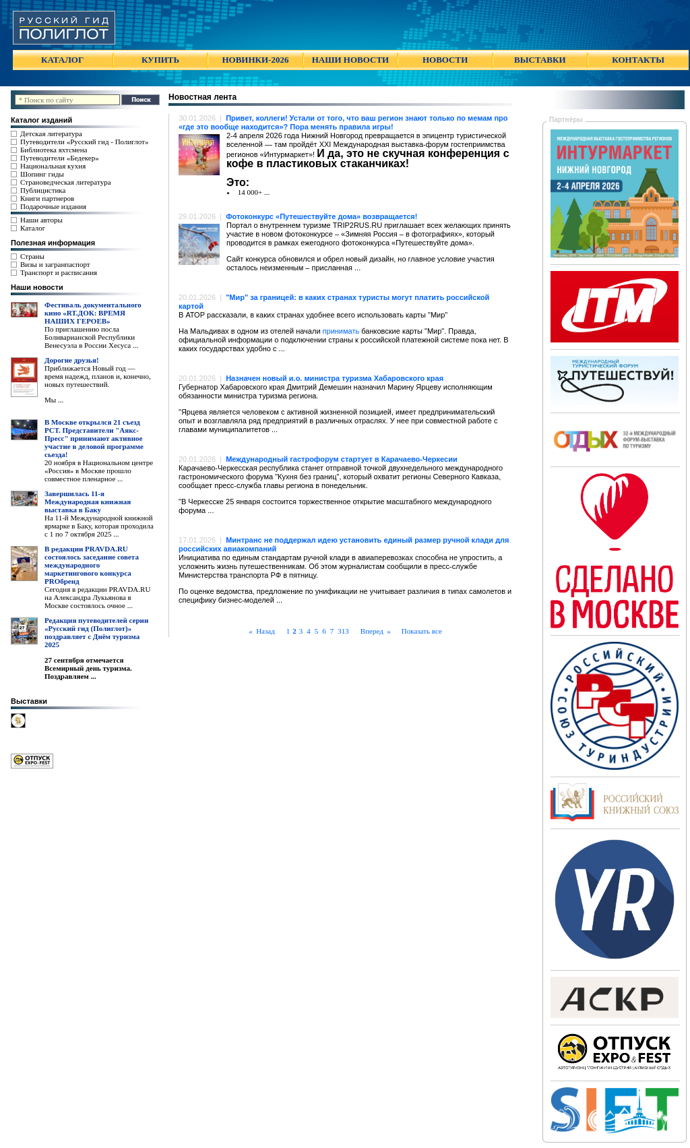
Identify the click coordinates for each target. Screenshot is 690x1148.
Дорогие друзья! (71, 360)
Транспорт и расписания (58, 272)
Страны (32, 256)
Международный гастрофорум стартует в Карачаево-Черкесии (342, 459)
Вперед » (372, 631)
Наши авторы (41, 220)
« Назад (265, 631)
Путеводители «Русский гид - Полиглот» (84, 142)
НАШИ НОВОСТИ (350, 60)
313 (343, 631)
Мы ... (53, 400)
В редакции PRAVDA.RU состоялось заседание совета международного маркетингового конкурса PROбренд (91, 565)
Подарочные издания (53, 206)
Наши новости (37, 287)
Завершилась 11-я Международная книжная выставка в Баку (87, 501)
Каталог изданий (41, 120)
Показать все (422, 631)
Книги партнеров (47, 198)
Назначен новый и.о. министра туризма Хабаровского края (334, 378)
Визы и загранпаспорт (55, 264)
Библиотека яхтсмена (53, 150)
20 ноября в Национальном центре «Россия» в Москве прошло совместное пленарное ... (98, 470)
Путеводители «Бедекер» (59, 158)
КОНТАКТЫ (638, 60)
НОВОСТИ (445, 60)
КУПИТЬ (160, 60)
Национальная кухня (53, 166)
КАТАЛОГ (62, 60)
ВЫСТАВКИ (539, 60)
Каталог (32, 228)
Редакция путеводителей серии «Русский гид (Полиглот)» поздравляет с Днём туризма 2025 (96, 632)
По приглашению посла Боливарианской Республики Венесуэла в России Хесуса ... (91, 337)
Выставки (29, 701)
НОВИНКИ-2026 (255, 60)
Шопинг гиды (42, 174)
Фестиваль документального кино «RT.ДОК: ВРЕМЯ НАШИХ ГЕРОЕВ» (93, 313)
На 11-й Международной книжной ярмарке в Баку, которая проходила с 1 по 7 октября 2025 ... (99, 526)
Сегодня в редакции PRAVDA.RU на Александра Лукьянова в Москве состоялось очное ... (97, 597)
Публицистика (42, 190)
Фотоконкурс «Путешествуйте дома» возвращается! (321, 216)
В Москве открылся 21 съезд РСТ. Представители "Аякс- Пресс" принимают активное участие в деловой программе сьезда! (94, 438)
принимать (341, 331)
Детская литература (51, 133)
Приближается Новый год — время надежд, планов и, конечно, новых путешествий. (97, 376)
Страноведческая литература (65, 182)
